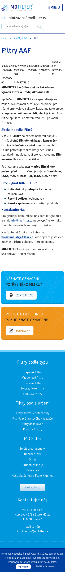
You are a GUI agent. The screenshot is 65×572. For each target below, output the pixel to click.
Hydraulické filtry (32, 388)
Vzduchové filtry (32, 377)
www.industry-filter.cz (17, 237)
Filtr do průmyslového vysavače (32, 418)
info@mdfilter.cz (21, 220)
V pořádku (23, 566)
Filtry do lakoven (32, 424)
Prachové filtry (32, 429)
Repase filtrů (32, 454)
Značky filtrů (20, 38)
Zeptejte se (21, 295)
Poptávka (19, 331)
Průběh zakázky (32, 465)
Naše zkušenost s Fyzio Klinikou (33, 476)
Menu (54, 8)
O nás (32, 459)
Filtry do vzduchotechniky (32, 413)
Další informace (45, 566)
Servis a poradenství (32, 448)
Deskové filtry (33, 383)
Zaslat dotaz (33, 487)
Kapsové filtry (33, 372)
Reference (32, 470)
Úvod (3, 38)
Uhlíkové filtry (32, 394)
